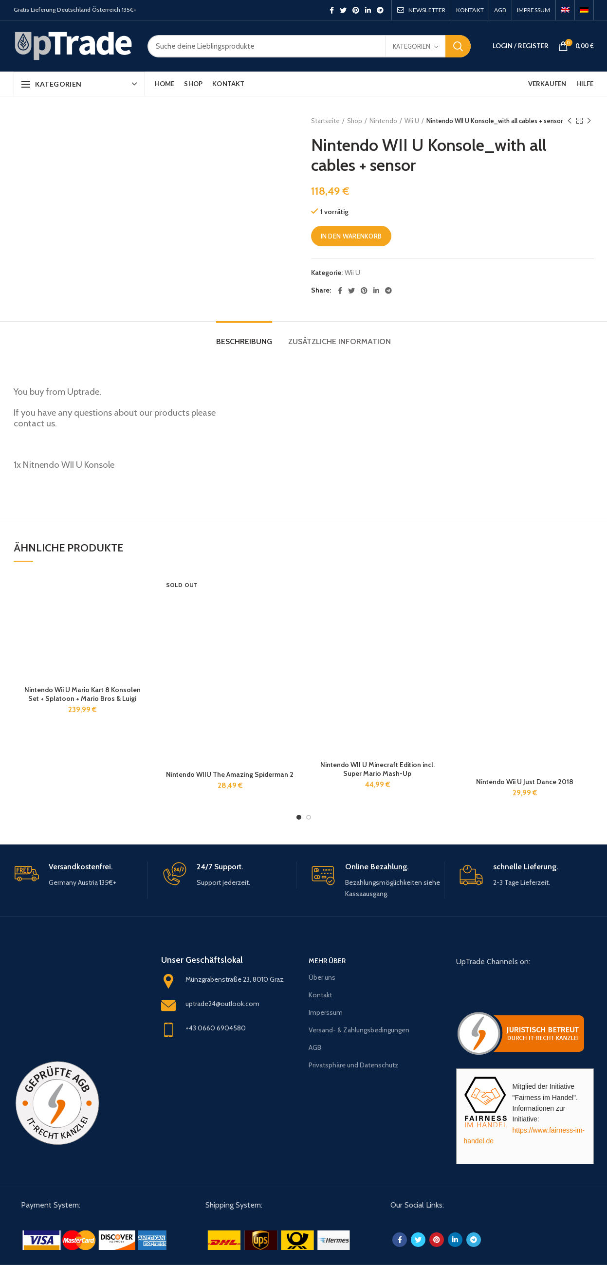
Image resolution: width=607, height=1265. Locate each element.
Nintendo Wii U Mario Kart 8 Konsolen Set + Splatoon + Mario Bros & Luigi (82, 694)
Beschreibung (244, 341)
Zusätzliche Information (339, 341)
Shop (354, 121)
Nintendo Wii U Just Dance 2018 (524, 781)
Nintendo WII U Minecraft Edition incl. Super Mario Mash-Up (377, 769)
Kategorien (411, 46)
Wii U (412, 121)
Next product (589, 121)
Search (458, 46)
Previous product (569, 121)
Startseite (325, 121)
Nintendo (383, 121)
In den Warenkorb (351, 236)
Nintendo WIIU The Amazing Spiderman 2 (230, 774)
